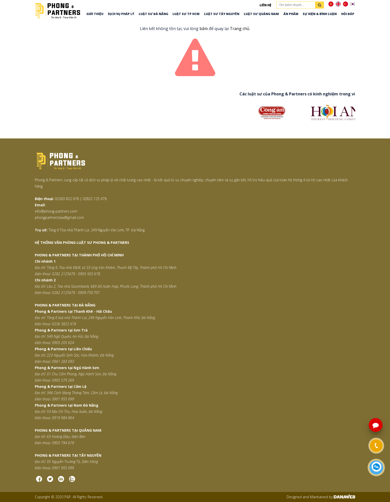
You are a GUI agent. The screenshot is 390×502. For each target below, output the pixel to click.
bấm (204, 28)
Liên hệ (265, 5)
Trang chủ (239, 28)
